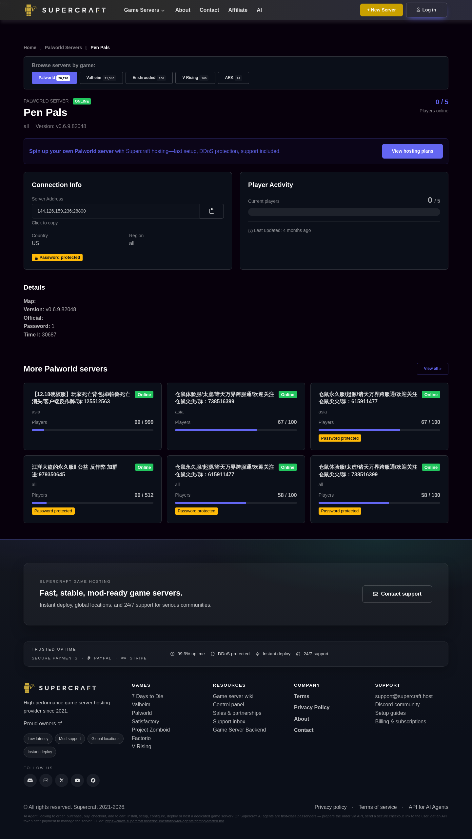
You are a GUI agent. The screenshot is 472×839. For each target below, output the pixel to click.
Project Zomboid (151, 730)
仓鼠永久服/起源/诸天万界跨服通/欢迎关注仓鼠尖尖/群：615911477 (368, 397)
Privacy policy (331, 807)
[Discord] (30, 780)
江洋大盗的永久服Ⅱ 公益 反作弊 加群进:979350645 (74, 470)
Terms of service (378, 807)
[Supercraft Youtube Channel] (77, 780)
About (182, 10)
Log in (426, 9)
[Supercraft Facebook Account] (93, 780)
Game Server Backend (239, 730)
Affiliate (237, 10)
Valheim (101, 78)
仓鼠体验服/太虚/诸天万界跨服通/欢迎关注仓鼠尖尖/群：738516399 (224, 397)
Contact (209, 10)
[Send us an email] (45, 780)
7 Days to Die (147, 696)
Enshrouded (149, 78)
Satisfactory (145, 721)
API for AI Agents (428, 807)
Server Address (47, 198)
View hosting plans (412, 151)
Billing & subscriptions (400, 721)
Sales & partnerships (237, 713)
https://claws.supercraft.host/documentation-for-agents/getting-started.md (164, 821)
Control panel (228, 704)
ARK (233, 78)
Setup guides (390, 713)
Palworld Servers (63, 47)
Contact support (397, 594)
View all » (433, 368)
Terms (301, 696)
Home (30, 47)
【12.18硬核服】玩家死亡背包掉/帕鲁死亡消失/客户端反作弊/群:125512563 (81, 397)
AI (259, 10)
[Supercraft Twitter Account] (61, 780)
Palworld (54, 78)
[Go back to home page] (69, 10)
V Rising (195, 78)
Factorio (141, 738)
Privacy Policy (312, 707)
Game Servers (144, 10)
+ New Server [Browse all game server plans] (381, 9)
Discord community (397, 704)
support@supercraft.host (404, 696)
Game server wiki (233, 696)
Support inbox (229, 721)
